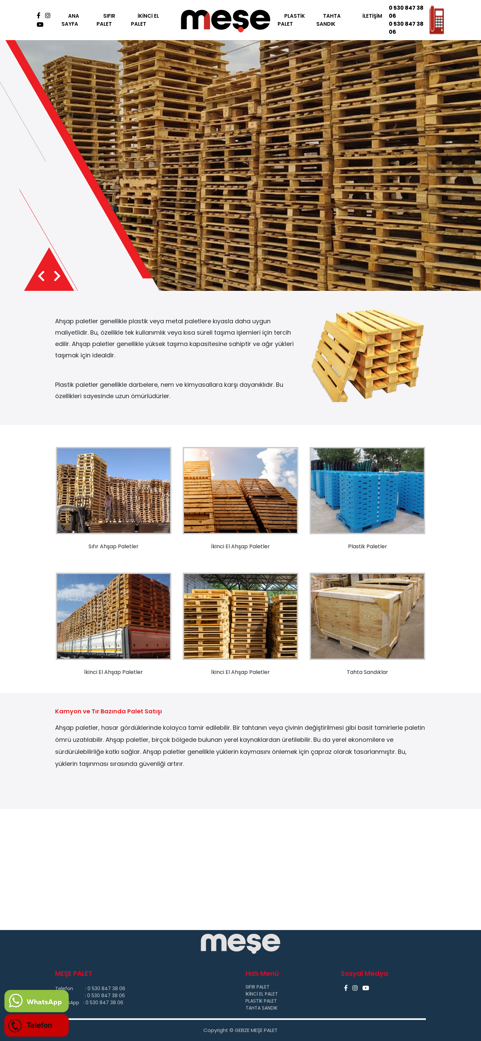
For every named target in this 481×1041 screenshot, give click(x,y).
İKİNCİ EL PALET (145, 19)
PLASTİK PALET (291, 19)
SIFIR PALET (106, 19)
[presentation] (41, 276)
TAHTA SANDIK (328, 19)
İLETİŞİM (372, 15)
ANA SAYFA (70, 19)
